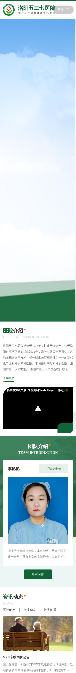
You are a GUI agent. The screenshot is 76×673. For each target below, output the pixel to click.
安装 (65, 390)
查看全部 (38, 574)
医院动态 (9, 610)
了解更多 (9, 378)
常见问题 (50, 610)
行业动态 (29, 610)
